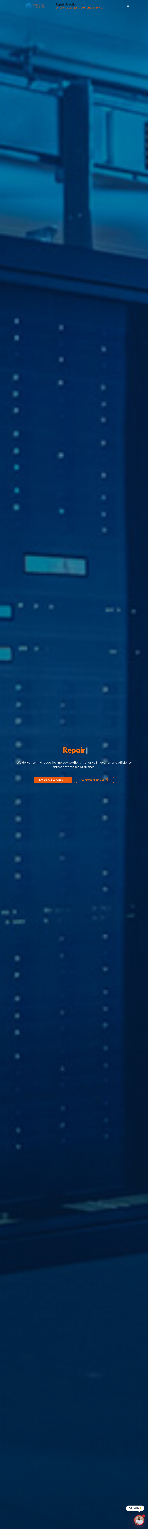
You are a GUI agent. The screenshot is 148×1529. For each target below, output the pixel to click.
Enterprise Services (53, 779)
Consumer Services (95, 779)
